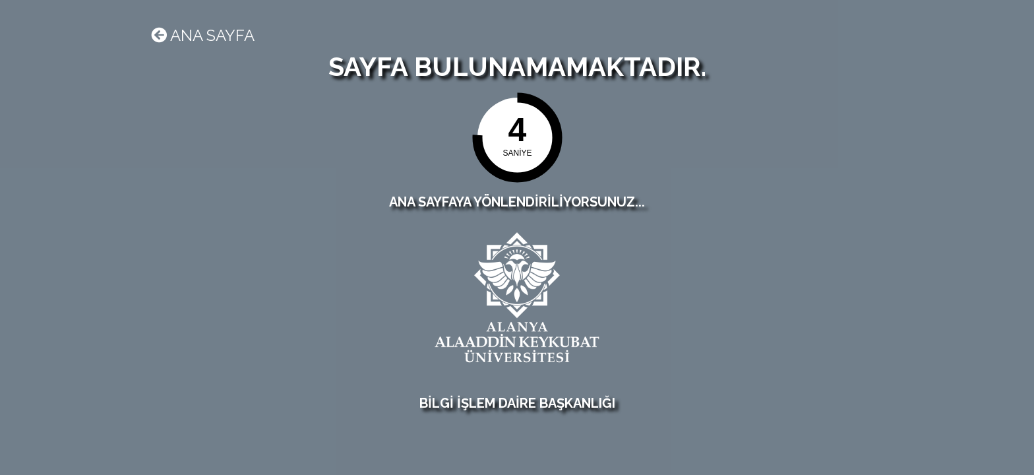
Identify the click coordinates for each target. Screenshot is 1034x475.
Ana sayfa (203, 35)
